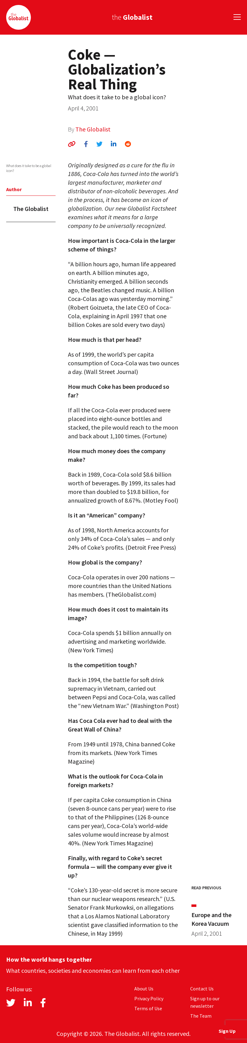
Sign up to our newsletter (205, 1002)
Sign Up (227, 1031)
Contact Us (202, 988)
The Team (200, 1016)
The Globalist (93, 129)
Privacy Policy (148, 998)
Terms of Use (148, 1008)
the (132, 17)
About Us (143, 988)
